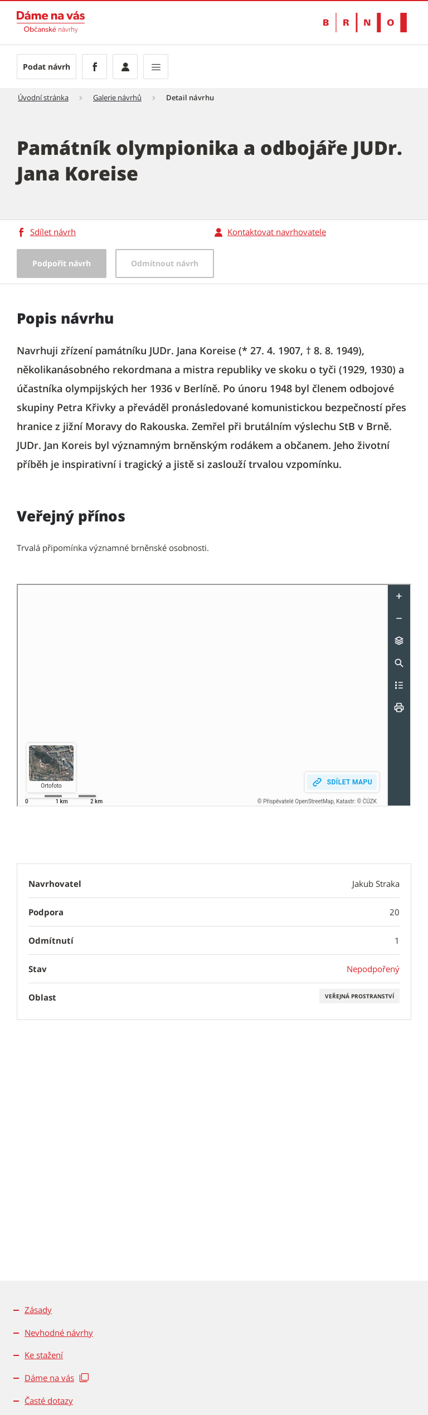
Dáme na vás (49, 1377)
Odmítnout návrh (164, 263)
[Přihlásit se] (125, 66)
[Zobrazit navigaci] (155, 66)
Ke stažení (44, 1354)
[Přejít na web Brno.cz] (365, 22)
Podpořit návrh (61, 263)
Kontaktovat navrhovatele (276, 231)
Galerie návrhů (117, 97)
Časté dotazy (49, 1400)
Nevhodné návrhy (59, 1332)
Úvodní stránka (43, 97)
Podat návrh (46, 66)
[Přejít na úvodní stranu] (51, 22)
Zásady (38, 1309)
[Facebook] (94, 66)
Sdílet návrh (53, 231)
